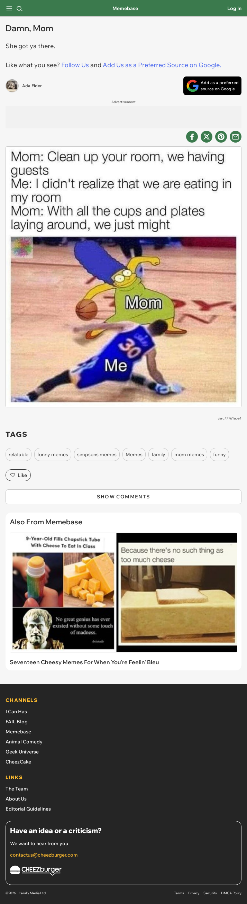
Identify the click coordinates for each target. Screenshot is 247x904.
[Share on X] (206, 137)
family (158, 454)
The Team (17, 789)
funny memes (52, 454)
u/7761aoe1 (231, 418)
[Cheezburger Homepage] (123, 871)
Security (210, 893)
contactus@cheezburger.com (44, 855)
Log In (234, 8)
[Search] (19, 8)
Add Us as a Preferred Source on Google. (162, 65)
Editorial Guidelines (28, 809)
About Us (16, 799)
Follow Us (75, 65)
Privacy (193, 893)
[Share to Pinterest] (221, 137)
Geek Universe (22, 752)
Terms (179, 893)
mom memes (189, 454)
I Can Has (16, 711)
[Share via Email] (235, 137)
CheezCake (18, 762)
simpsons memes (97, 454)
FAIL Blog (17, 721)
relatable (18, 454)
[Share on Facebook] (192, 137)
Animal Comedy (24, 742)
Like (18, 475)
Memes (134, 454)
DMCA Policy (231, 893)
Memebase (125, 8)
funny (219, 454)
